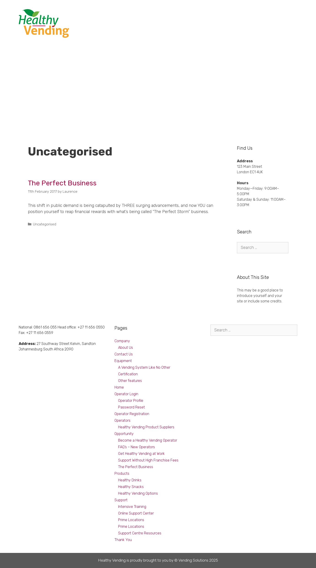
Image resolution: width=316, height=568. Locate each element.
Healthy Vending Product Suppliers (146, 427)
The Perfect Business (62, 183)
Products (216, 14)
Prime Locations (131, 520)
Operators (122, 420)
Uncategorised (44, 224)
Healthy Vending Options (138, 493)
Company (285, 14)
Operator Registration (131, 414)
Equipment (240, 14)
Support (263, 14)
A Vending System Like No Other (144, 367)
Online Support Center (136, 513)
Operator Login (126, 394)
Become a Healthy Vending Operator (147, 440)
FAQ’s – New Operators (136, 447)
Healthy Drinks (129, 480)
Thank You (123, 540)
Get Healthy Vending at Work (141, 453)
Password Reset (131, 407)
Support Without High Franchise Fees (148, 460)
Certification (128, 374)
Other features (130, 381)
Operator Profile (130, 400)
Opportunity (191, 14)
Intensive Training (132, 506)
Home (119, 387)
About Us (125, 347)
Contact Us (123, 354)
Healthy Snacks (131, 487)
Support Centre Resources (139, 533)
